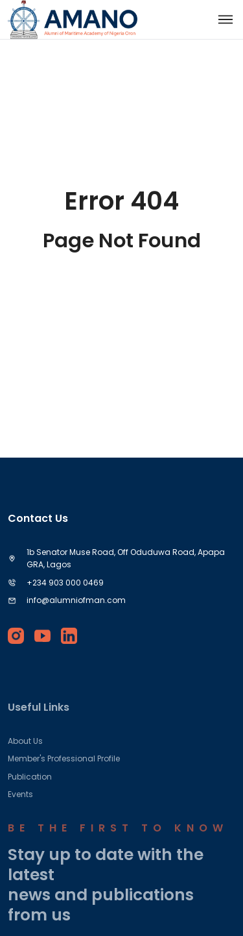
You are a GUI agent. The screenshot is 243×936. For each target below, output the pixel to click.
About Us (25, 751)
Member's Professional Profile (64, 770)
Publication (30, 787)
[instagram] (16, 636)
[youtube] (42, 636)
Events (20, 805)
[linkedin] (69, 636)
